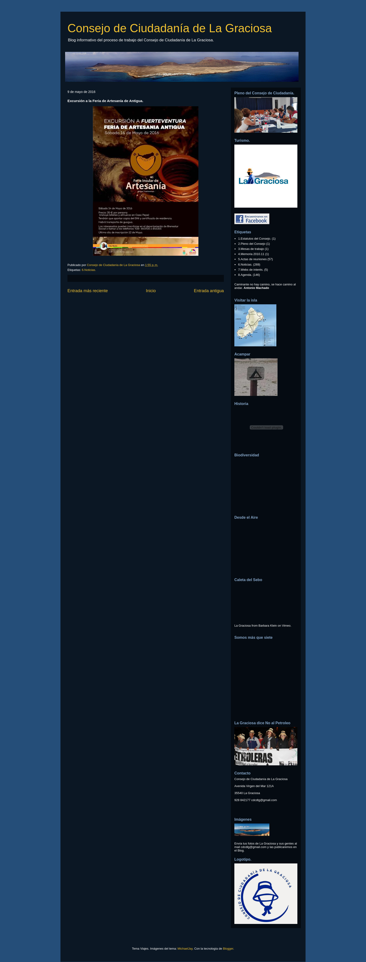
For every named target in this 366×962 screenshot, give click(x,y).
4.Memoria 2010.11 (251, 254)
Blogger (228, 948)
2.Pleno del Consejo (251, 243)
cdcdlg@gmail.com (264, 800)
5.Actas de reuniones (252, 259)
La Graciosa (242, 625)
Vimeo (286, 625)
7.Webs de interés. (250, 269)
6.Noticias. (89, 270)
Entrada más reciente (87, 290)
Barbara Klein (267, 625)
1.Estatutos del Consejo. (254, 238)
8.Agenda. (245, 275)
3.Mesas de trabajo (251, 249)
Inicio (151, 290)
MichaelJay (185, 948)
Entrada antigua (209, 290)
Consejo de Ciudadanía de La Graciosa (169, 28)
